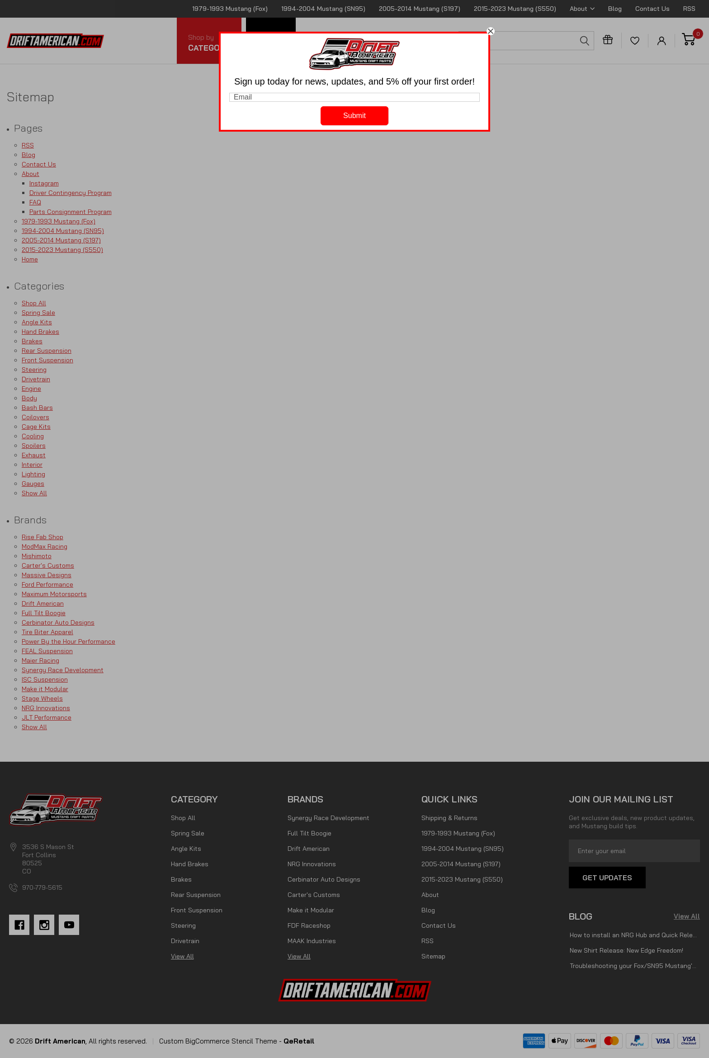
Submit (354, 115)
